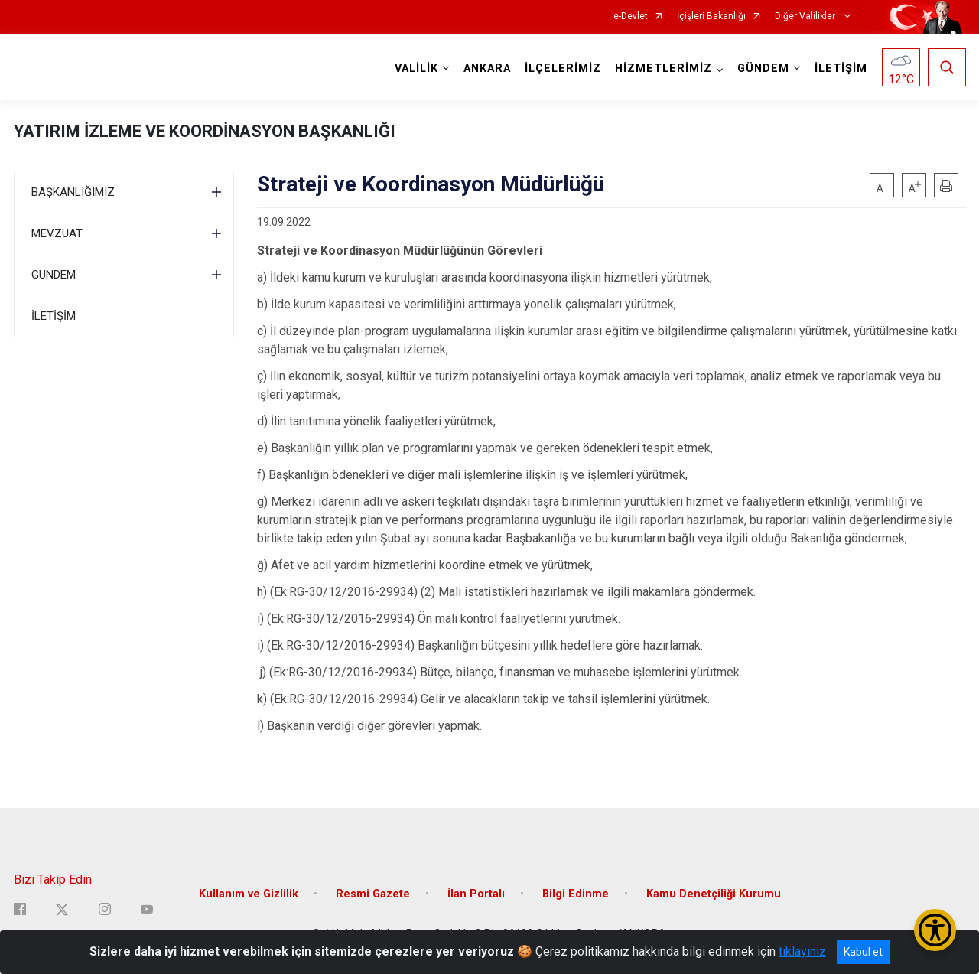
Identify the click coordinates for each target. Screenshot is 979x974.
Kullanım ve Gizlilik (248, 894)
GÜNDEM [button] (763, 68)
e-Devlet (630, 16)
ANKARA (487, 68)
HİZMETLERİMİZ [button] (663, 68)
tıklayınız (802, 951)
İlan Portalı (476, 894)
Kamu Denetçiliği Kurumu (713, 894)
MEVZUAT (57, 233)
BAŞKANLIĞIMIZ (73, 192)
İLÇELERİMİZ (563, 68)
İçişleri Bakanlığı (711, 16)
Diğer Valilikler (806, 16)
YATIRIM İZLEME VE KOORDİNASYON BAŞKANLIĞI (204, 131)
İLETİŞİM (841, 68)
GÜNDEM (53, 275)
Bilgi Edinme (575, 894)
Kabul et (863, 952)
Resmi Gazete (373, 894)
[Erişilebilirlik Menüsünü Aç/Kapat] (935, 930)
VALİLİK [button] (416, 68)
